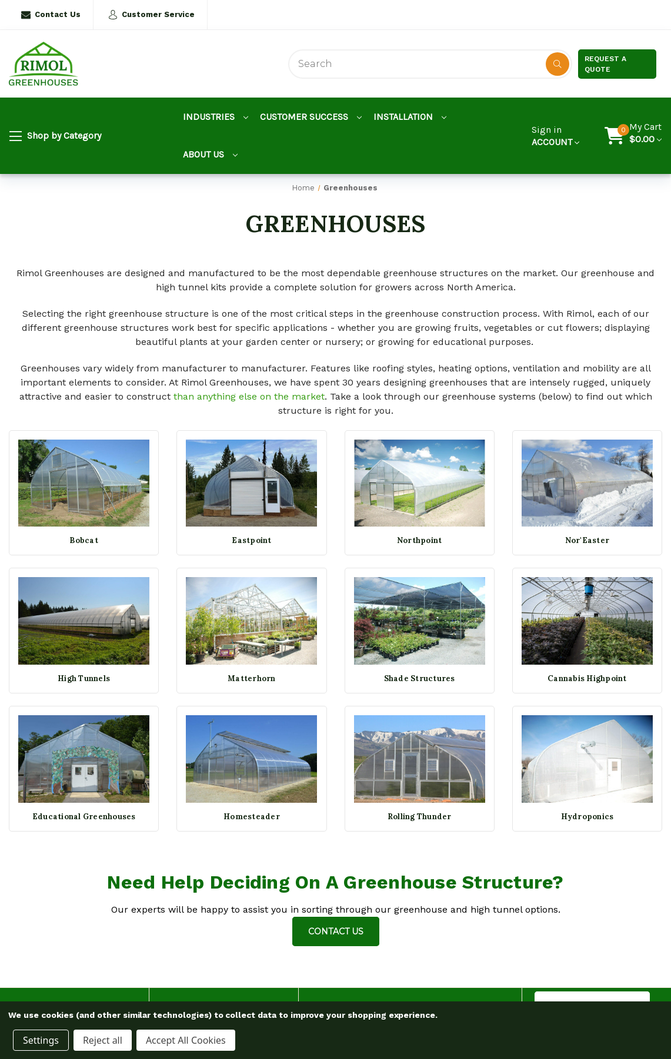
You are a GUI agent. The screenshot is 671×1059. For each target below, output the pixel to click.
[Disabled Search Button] (557, 64)
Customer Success (311, 116)
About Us (210, 154)
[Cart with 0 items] (645, 135)
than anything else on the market (249, 396)
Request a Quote (605, 64)
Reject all (102, 1040)
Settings (41, 1040)
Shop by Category (55, 136)
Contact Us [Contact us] (335, 931)
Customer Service (151, 14)
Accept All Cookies (186, 1040)
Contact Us (51, 14)
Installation (409, 116)
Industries (215, 116)
